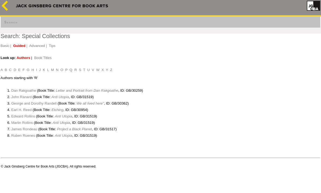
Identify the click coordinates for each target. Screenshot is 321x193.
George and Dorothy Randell (34, 103)
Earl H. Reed (21, 110)
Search (11, 22)
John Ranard (21, 97)
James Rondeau (24, 129)
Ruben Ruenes (23, 135)
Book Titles (43, 58)
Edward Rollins (23, 116)
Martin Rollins (22, 123)
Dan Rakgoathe (23, 90)
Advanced (37, 46)
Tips (52, 46)
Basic (5, 46)
